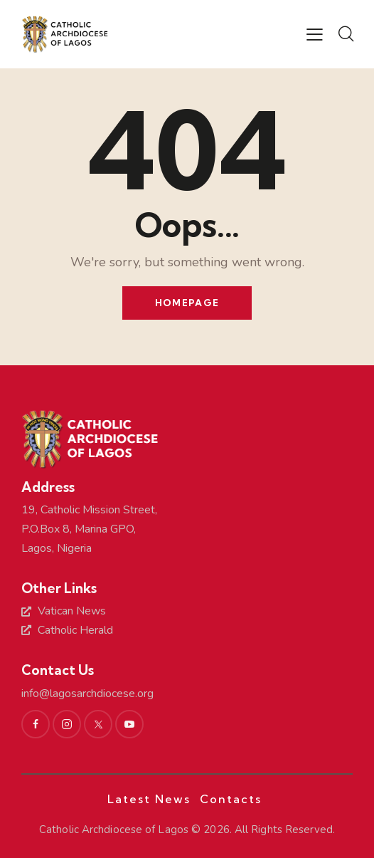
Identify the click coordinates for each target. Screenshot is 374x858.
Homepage (187, 302)
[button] (314, 35)
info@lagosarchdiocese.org (87, 693)
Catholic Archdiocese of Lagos (113, 829)
